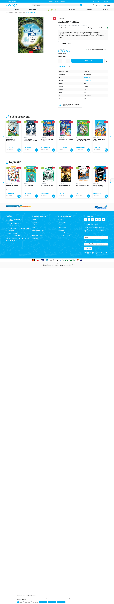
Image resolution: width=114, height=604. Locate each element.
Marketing (35, 602)
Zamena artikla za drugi (64, 235)
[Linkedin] (103, 219)
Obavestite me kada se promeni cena (98, 49)
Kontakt (34, 227)
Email (85, 235)
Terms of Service (95, 253)
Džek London (26, 143)
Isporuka (60, 224)
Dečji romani (87, 80)
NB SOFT (60, 265)
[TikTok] (99, 219)
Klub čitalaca (35, 238)
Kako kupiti (60, 219)
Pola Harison (79, 189)
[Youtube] (96, 219)
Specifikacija (61, 66)
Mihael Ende (64, 28)
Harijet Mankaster (45, 189)
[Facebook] (85, 219)
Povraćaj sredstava (62, 232)
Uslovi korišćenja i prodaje (38, 230)
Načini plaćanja (61, 222)
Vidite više (62, 37)
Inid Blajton (61, 189)
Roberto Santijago (10, 143)
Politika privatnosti (36, 232)
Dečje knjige (22, 12)
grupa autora (9, 189)
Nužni (20, 602)
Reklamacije (61, 230)
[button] (106, 5)
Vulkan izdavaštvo (10, 12)
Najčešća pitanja (62, 227)
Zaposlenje (34, 222)
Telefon (86, 241)
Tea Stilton (43, 143)
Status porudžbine (12, 1)
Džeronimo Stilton (80, 143)
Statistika (27, 602)
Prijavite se (88, 248)
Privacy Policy (87, 253)
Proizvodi (17, 12)
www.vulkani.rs (49, 265)
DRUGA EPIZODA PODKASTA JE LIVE (57, 1)
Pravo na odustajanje (37, 235)
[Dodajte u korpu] (87, 61)
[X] (89, 219)
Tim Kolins (95, 189)
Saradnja (34, 224)
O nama (34, 219)
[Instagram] (92, 219)
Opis (70, 66)
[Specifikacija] (61, 66)
